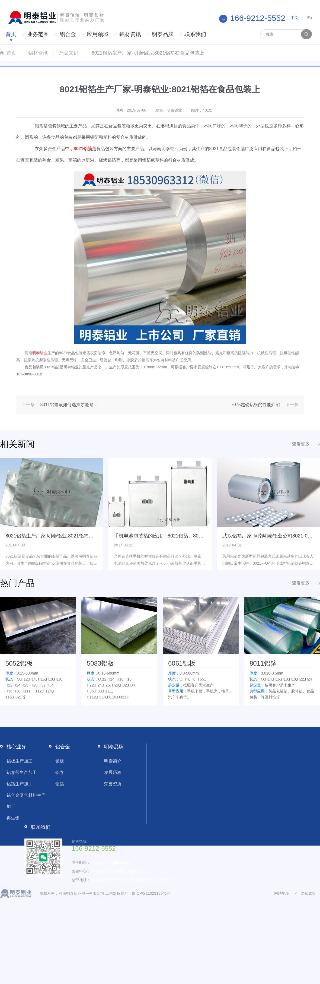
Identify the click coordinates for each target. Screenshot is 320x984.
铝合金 (68, 34)
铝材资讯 (130, 34)
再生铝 (13, 818)
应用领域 (97, 34)
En (309, 17)
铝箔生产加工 (20, 783)
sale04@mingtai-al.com (112, 862)
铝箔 (59, 783)
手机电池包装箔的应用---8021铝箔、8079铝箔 (164, 536)
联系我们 (195, 34)
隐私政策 (308, 893)
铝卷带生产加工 (22, 772)
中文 (294, 17)
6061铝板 (182, 663)
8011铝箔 (263, 663)
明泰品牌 (163, 34)
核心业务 (16, 746)
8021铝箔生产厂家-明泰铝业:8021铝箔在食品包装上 (61, 536)
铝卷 (59, 772)
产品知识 (68, 53)
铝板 (59, 761)
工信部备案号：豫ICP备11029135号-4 (137, 893)
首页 (10, 34)
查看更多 (300, 444)
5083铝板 (100, 663)
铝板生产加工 (20, 761)
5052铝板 (19, 663)
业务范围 (38, 34)
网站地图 (281, 893)
